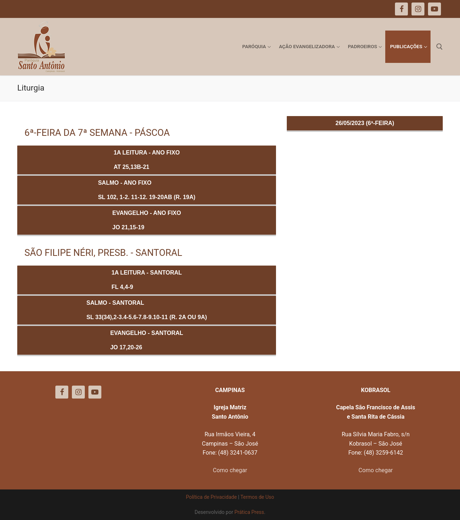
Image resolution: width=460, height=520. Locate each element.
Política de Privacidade (211, 497)
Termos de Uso (257, 497)
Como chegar (230, 470)
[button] (445, 10)
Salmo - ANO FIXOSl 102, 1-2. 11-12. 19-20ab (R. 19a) (147, 190)
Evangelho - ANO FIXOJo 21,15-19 (146, 220)
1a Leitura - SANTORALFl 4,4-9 (146, 280)
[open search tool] (439, 46)
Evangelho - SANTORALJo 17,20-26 (146, 340)
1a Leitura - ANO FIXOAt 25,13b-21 (147, 159)
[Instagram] (78, 392)
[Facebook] (61, 392)
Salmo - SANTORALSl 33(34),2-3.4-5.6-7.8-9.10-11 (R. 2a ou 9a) (147, 310)
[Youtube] (94, 392)
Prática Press (249, 512)
